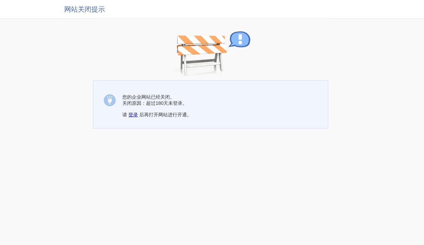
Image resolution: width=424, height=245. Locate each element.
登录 (133, 114)
